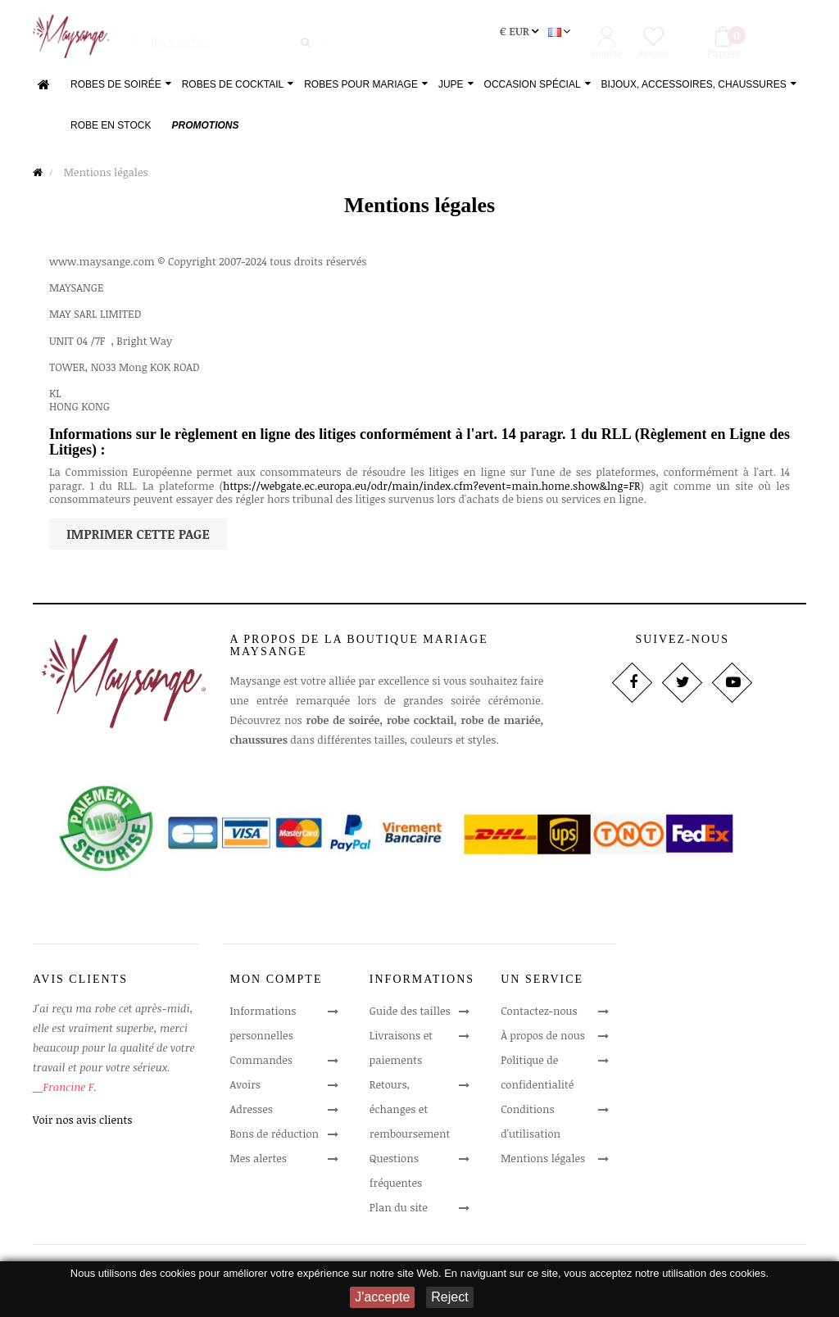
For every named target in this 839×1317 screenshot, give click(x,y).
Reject (449, 1297)
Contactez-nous (539, 1013)
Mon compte (276, 982)
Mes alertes (258, 1160)
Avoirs (245, 1086)
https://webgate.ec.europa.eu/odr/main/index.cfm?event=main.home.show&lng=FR (432, 488)
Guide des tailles (410, 1013)
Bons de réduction (275, 1136)
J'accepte (382, 1297)
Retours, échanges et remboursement (410, 1111)
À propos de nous (543, 1037)
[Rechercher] (228, 37)
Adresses (251, 1111)
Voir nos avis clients (82, 1122)
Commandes (261, 1062)
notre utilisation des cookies (700, 1273)
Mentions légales (543, 1160)
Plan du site (399, 1209)
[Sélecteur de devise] (521, 34)
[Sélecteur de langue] (561, 34)
